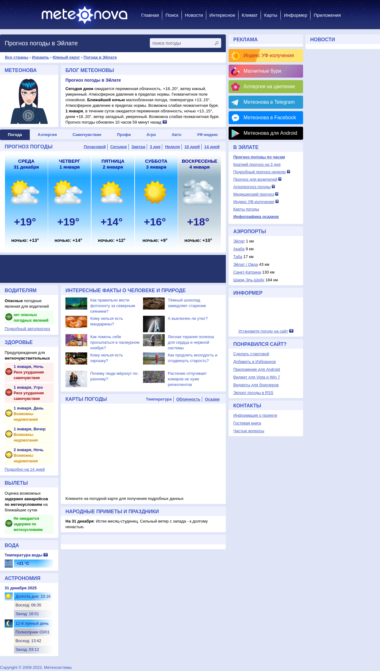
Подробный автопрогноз (27, 328)
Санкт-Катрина (247, 272)
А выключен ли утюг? (188, 318)
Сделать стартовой (251, 353)
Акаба (238, 249)
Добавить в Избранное (254, 361)
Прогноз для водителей (255, 179)
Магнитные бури (262, 71)
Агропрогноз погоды (252, 186)
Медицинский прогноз (253, 194)
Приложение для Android (256, 369)
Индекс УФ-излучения (269, 55)
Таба (237, 256)
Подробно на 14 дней (25, 469)
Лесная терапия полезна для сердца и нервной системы (191, 342)
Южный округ (66, 57)
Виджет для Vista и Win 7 (256, 377)
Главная (150, 15)
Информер (295, 15)
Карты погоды (246, 209)
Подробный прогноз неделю (259, 172)
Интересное (222, 15)
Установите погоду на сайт (263, 331)
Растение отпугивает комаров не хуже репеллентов (187, 379)
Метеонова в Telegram (269, 102)
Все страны (16, 57)
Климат (249, 15)
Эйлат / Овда (245, 264)
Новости (194, 15)
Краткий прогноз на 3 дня (256, 164)
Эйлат (239, 241)
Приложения (327, 15)
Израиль (40, 57)
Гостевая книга (247, 423)
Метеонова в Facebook (270, 117)
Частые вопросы (248, 430)
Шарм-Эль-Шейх (248, 280)
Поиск (171, 15)
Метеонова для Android (270, 133)
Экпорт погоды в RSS (253, 392)
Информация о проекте (255, 415)
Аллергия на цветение (269, 86)
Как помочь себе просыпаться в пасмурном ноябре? (115, 342)
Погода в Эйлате (100, 57)
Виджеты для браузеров (256, 385)
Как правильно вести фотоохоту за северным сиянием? (112, 306)
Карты (270, 15)
